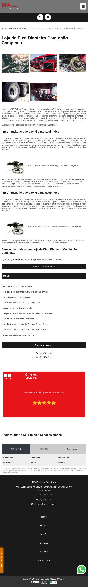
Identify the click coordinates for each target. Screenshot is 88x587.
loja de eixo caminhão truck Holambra (18, 335)
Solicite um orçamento (44, 266)
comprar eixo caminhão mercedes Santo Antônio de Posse (27, 313)
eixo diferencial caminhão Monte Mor (18, 319)
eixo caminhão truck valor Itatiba (16, 297)
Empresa (44, 525)
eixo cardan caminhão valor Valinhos (18, 286)
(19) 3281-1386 (17, 259)
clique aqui (31, 259)
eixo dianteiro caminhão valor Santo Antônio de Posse (25, 324)
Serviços (44, 543)
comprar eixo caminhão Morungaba (17, 308)
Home (44, 517)
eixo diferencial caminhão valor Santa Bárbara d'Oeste (25, 292)
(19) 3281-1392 (43, 357)
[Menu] (83, 6)
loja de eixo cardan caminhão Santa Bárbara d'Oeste (25, 329)
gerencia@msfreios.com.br (44, 504)
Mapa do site (44, 560)
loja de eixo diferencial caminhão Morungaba (21, 303)
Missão (44, 534)
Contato (44, 551)
